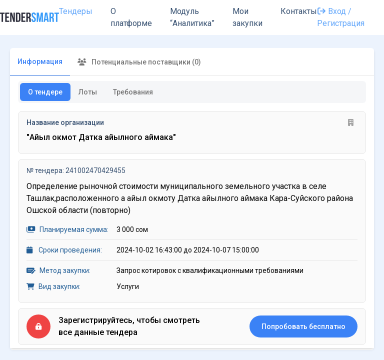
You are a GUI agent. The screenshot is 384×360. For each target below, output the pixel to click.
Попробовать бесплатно (304, 326)
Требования (133, 92)
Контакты (298, 11)
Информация (40, 62)
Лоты (87, 92)
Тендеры (75, 11)
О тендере (45, 92)
